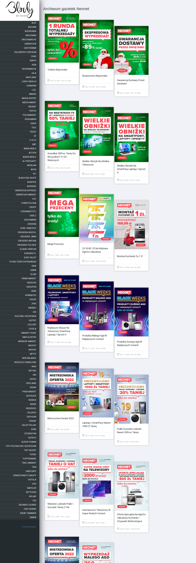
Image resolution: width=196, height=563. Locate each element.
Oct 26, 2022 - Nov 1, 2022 (96, 448)
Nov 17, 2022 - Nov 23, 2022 (96, 228)
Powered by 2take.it (29, 527)
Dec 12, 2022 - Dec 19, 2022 (134, 80)
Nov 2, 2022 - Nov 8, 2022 (133, 375)
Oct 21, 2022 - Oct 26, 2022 (96, 522)
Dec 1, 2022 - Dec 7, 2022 (58, 228)
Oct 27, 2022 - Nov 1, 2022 (58, 448)
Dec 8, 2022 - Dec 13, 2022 (96, 154)
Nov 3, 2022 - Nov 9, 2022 (58, 375)
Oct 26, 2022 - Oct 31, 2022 (58, 522)
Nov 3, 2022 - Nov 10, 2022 (96, 375)
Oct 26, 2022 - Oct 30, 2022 (133, 448)
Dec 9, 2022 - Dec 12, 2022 (58, 154)
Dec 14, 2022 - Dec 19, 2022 (96, 80)
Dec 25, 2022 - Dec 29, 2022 (59, 80)
